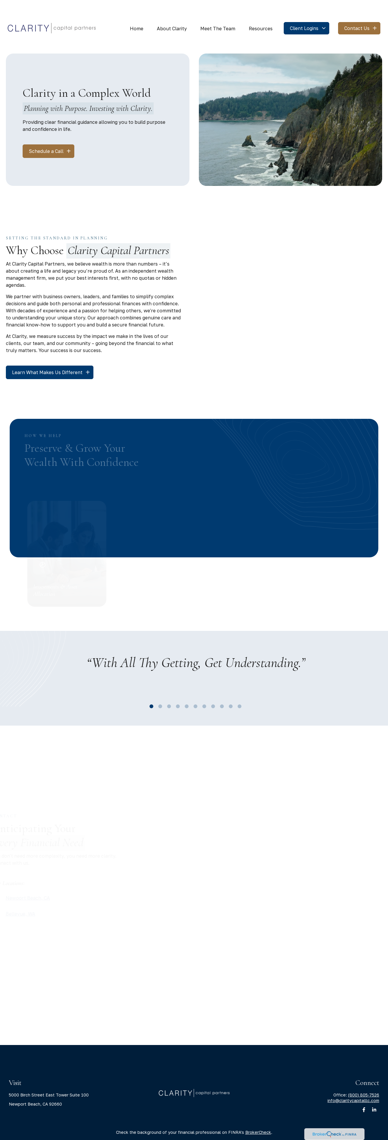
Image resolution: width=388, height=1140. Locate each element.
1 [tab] (150, 687)
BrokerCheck (258, 1114)
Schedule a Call (46, 133)
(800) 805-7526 (363, 1077)
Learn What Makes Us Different (47, 355)
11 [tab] (238, 687)
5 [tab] (185, 687)
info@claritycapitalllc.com (353, 1082)
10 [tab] (229, 687)
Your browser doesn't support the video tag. (290, 102)
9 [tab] (221, 687)
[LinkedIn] (374, 1092)
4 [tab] (176, 687)
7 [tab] (203, 687)
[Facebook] (364, 1092)
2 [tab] (159, 687)
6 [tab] (194, 687)
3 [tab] (168, 687)
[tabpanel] (196, 653)
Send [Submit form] (242, 894)
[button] (136, 10)
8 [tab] (212, 687)
